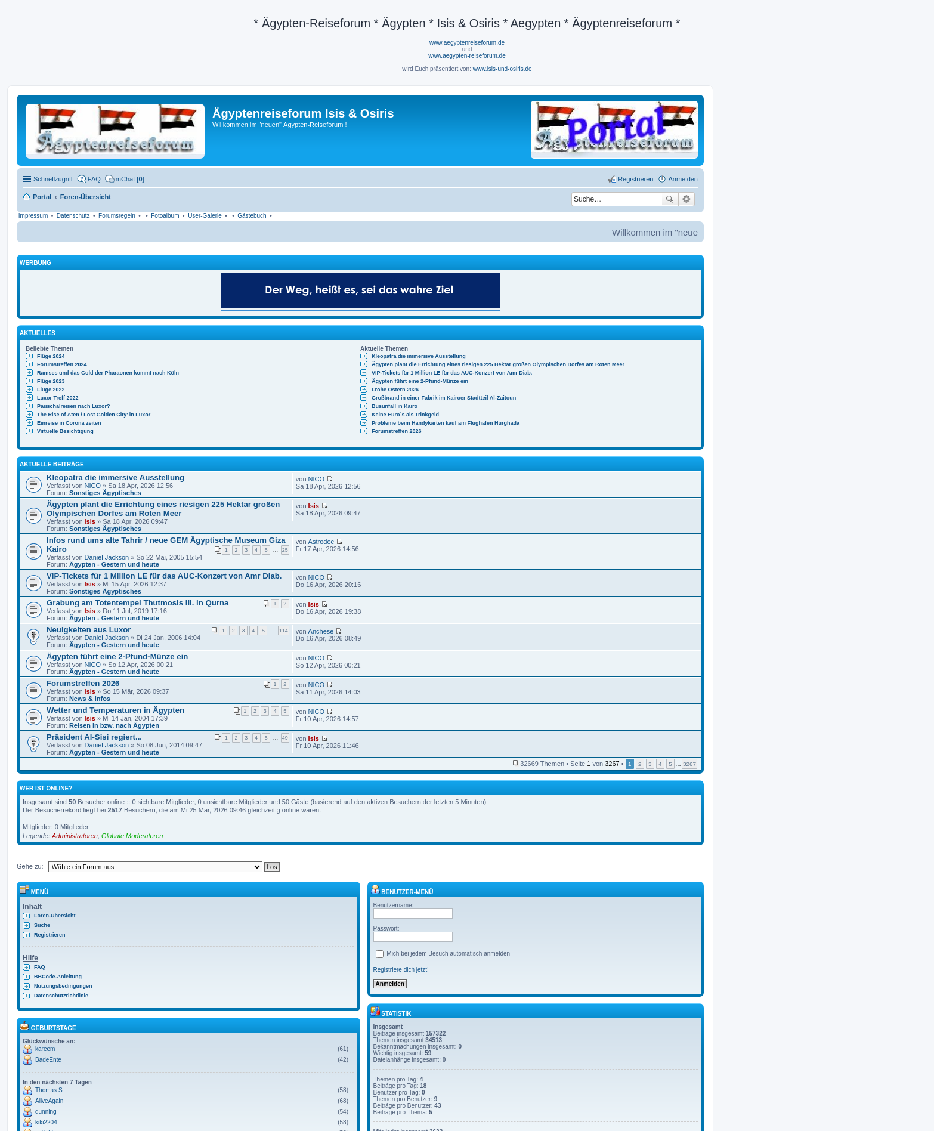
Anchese (321, 631)
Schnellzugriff (53, 179)
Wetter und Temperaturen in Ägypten (115, 710)
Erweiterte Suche (687, 199)
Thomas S (49, 1090)
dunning (46, 1111)
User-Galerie (205, 215)
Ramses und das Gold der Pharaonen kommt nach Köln (108, 373)
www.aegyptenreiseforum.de (467, 42)
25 (285, 550)
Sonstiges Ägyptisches (105, 492)
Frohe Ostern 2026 (395, 390)
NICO (93, 485)
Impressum (33, 215)
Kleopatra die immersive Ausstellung (419, 356)
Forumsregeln (116, 215)
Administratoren (75, 835)
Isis (90, 521)
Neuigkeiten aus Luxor (89, 629)
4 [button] (660, 764)
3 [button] (650, 764)
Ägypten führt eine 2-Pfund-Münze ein (420, 381)
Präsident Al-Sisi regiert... (94, 737)
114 (283, 631)
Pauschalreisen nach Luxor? (73, 406)
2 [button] (640, 764)
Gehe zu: (30, 866)
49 (285, 738)
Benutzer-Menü (402, 892)
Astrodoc (321, 541)
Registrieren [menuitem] (635, 179)
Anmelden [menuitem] (683, 179)
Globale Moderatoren (132, 835)
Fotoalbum (165, 215)
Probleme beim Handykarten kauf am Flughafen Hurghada (445, 423)
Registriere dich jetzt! (401, 969)
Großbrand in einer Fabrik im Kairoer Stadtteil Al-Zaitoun (444, 398)
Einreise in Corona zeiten (69, 423)
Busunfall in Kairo (394, 406)
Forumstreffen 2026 (397, 431)
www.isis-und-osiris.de (502, 69)
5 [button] (670, 764)
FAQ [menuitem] (94, 179)
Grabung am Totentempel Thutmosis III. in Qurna (137, 602)
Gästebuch (251, 215)
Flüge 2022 (51, 390)
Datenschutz (73, 215)
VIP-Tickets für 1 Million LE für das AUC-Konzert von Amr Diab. (452, 373)
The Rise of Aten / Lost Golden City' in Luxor (93, 415)
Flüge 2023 (51, 381)
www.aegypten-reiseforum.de (467, 55)
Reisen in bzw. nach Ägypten (114, 725)
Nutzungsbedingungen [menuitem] (63, 986)
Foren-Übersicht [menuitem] (55, 916)
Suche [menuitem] (42, 925)
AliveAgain (49, 1101)
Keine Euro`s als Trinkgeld (405, 415)
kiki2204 (46, 1122)
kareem (45, 1049)
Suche (670, 199)
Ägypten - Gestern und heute (114, 564)
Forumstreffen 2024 (62, 364)
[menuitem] (124, 179)
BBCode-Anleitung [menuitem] (58, 976)
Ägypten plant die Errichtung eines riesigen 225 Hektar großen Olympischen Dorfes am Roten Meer (498, 364)
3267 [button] (689, 764)
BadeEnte (48, 1059)
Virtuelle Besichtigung (65, 431)
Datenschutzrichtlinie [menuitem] (61, 996)
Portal (42, 196)
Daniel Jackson (107, 557)
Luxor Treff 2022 (58, 398)
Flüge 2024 (51, 356)
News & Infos (89, 698)
